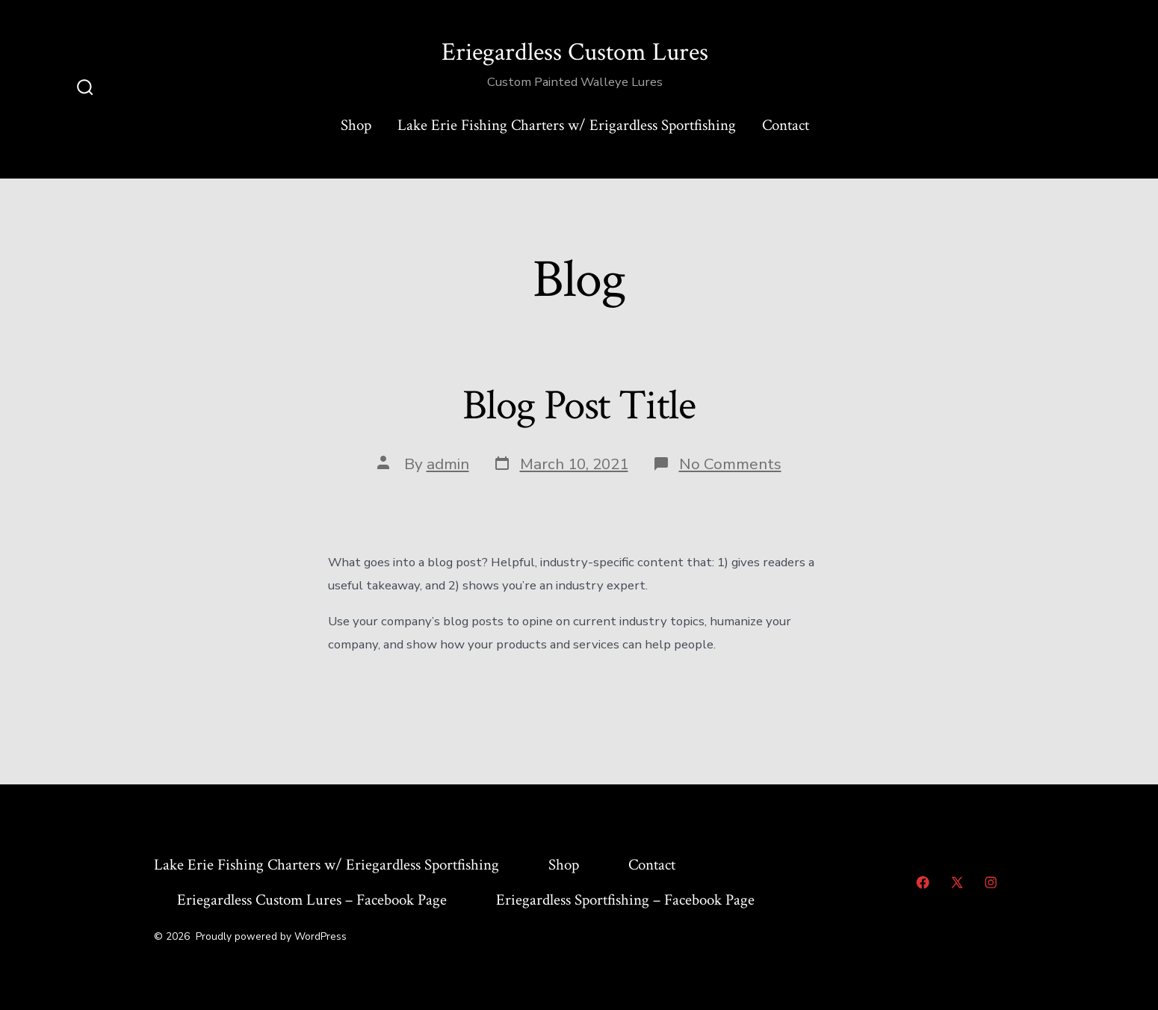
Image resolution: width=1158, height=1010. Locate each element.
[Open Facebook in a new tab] (922, 882)
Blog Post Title (578, 405)
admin (448, 463)
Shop (356, 125)
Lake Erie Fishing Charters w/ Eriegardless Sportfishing (326, 865)
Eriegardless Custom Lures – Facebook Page (312, 900)
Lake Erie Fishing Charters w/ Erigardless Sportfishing (566, 125)
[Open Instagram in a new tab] (990, 882)
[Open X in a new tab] (957, 882)
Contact (785, 125)
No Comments (730, 463)
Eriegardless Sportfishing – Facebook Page (625, 900)
